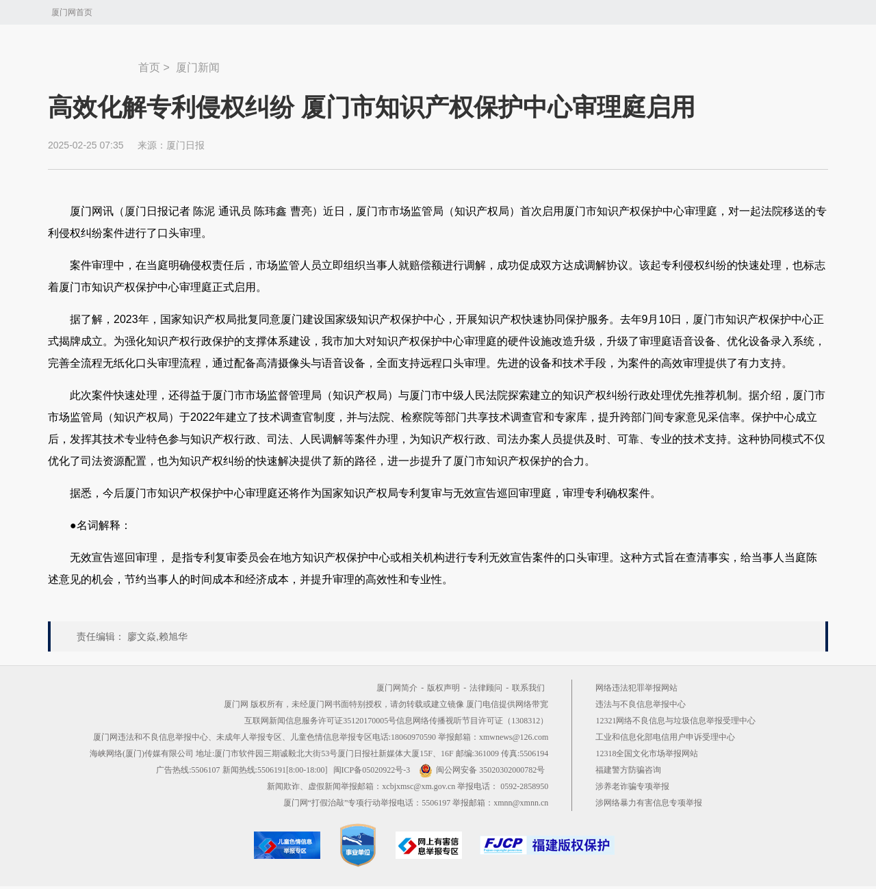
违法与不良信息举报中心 (640, 704)
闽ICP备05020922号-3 (372, 770)
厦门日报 (185, 145)
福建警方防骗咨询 (628, 770)
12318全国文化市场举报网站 (646, 753)
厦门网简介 (396, 688)
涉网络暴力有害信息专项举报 (648, 803)
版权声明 (443, 688)
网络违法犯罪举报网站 (636, 688)
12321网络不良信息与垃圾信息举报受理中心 (675, 720)
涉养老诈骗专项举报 (632, 786)
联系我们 (528, 688)
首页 (149, 67)
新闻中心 (93, 61)
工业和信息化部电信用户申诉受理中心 (665, 737)
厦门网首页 (71, 12)
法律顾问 (485, 688)
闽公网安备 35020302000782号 (482, 770)
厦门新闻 (198, 67)
